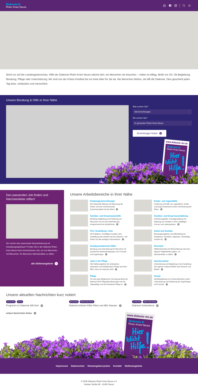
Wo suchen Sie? (140, 118)
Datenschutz (77, 366)
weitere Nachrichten (21, 313)
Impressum (62, 366)
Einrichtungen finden (149, 133)
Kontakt (117, 366)
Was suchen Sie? (140, 107)
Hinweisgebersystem (99, 366)
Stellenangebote (133, 366)
